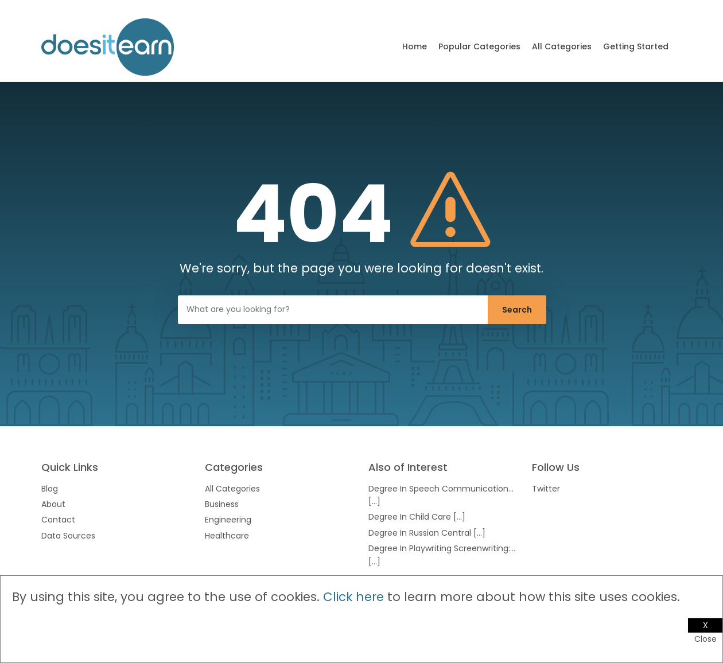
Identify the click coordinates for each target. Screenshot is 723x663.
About (53, 504)
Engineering (228, 519)
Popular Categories (479, 46)
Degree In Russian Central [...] (426, 533)
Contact (58, 519)
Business (222, 504)
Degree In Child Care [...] (416, 516)
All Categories (562, 46)
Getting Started (635, 46)
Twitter (546, 488)
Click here (353, 596)
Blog (49, 488)
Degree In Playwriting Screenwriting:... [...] (441, 555)
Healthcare (227, 535)
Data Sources (68, 535)
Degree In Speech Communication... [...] (441, 495)
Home (414, 46)
